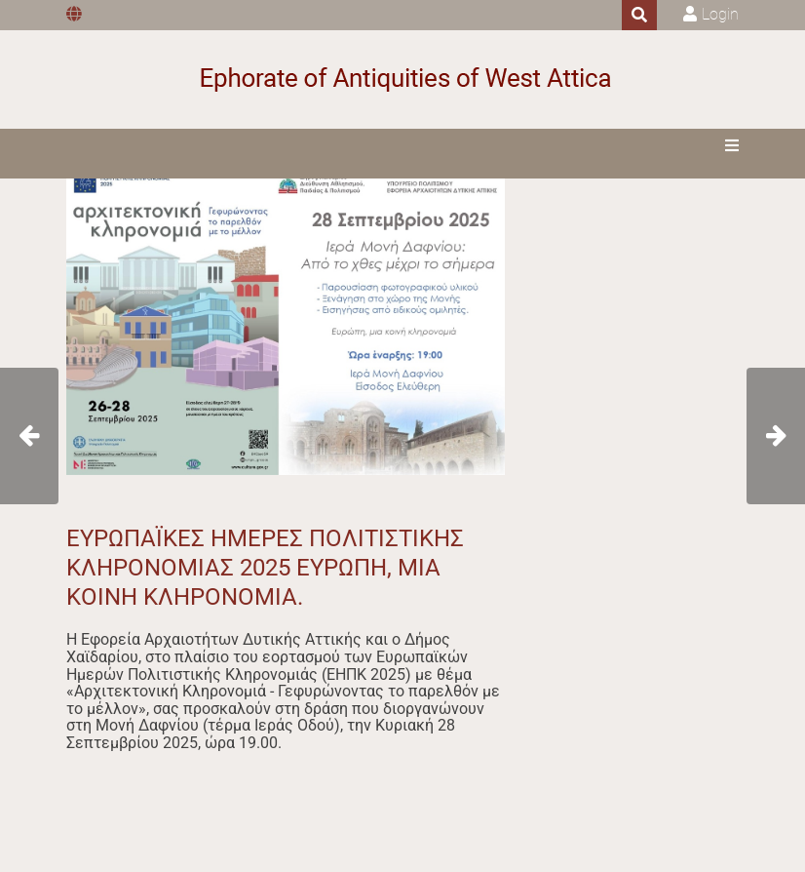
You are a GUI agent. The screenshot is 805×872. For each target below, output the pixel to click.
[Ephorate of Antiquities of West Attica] (403, 79)
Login (720, 14)
